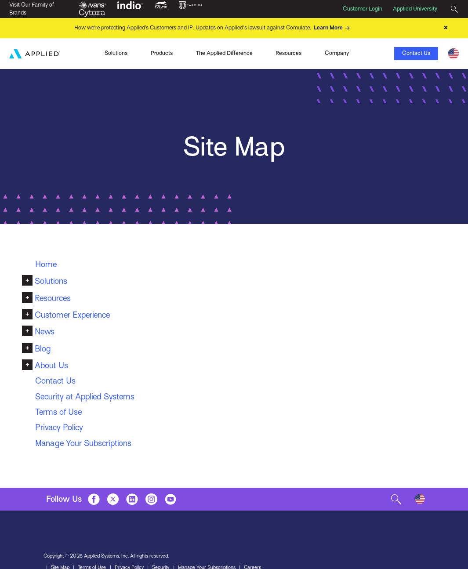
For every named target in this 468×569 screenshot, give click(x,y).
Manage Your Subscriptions (83, 443)
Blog (43, 348)
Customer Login (362, 9)
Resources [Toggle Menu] (288, 53)
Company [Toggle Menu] (337, 53)
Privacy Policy (59, 427)
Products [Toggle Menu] (162, 53)
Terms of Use (58, 412)
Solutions (51, 281)
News (44, 331)
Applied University (415, 9)
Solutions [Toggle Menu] (116, 53)
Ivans (62, 53)
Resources (53, 298)
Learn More (333, 28)
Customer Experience (72, 314)
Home (46, 264)
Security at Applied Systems (84, 396)
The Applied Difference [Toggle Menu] (224, 53)
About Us (51, 365)
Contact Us (416, 53)
